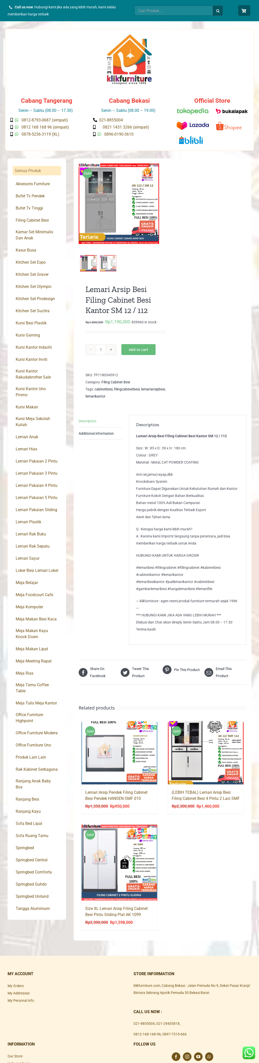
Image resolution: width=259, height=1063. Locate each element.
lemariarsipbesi (153, 394)
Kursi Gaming (28, 335)
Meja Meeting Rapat (34, 661)
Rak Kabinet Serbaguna (37, 769)
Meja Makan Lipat (32, 649)
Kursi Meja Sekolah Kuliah (33, 421)
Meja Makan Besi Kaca (36, 619)
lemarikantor (95, 402)
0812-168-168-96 (147, 1039)
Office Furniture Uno (33, 745)
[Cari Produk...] (173, 11)
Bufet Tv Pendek (30, 196)
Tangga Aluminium (33, 908)
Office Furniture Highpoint (29, 717)
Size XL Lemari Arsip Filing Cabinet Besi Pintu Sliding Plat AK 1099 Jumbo (116, 919)
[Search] (218, 11)
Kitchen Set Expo (31, 262)
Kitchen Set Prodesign (35, 298)
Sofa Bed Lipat (29, 823)
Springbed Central (32, 860)
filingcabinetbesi (127, 394)
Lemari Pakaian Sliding (36, 509)
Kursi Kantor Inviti (31, 359)
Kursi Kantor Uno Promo (31, 391)
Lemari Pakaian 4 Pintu (36, 485)
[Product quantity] (101, 355)
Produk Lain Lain (31, 757)
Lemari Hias (26, 449)
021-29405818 (168, 1029)
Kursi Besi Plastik (31, 323)
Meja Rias (24, 673)
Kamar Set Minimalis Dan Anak (34, 235)
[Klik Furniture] (129, 36)
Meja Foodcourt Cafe (34, 594)
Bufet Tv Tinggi (29, 208)
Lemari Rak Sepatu (33, 546)
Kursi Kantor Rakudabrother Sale (33, 374)
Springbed (25, 847)
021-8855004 (144, 1029)
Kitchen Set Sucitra (33, 310)
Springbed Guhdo (31, 884)
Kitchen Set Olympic (34, 286)
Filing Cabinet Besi (115, 387)
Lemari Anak (27, 436)
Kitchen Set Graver (32, 274)
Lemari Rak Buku (31, 534)
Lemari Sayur (27, 558)
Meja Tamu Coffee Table (32, 687)
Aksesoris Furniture (33, 183)
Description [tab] (87, 426)
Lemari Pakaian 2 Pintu (36, 461)
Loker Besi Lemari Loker (37, 570)
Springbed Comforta (34, 872)
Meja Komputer (29, 607)
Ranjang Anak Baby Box (33, 784)
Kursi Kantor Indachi (34, 347)
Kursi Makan (27, 407)
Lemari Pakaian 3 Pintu (36, 473)
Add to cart (138, 354)
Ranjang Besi (27, 799)
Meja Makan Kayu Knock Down (32, 633)
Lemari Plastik (28, 521)
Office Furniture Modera (37, 733)
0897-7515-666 (174, 1039)
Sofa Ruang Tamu (32, 835)
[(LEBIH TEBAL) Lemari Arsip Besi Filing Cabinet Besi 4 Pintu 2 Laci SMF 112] (206, 758)
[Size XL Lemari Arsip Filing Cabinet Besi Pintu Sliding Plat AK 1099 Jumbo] (119, 868)
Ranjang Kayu (28, 811)
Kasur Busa (26, 250)
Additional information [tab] (96, 439)
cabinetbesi (104, 394)
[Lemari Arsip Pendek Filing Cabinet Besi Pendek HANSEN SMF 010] (119, 758)
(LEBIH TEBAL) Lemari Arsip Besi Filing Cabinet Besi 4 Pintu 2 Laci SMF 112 (206, 804)
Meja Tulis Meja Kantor (36, 703)
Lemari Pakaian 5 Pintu (36, 497)
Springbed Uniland (32, 896)
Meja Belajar (27, 582)
